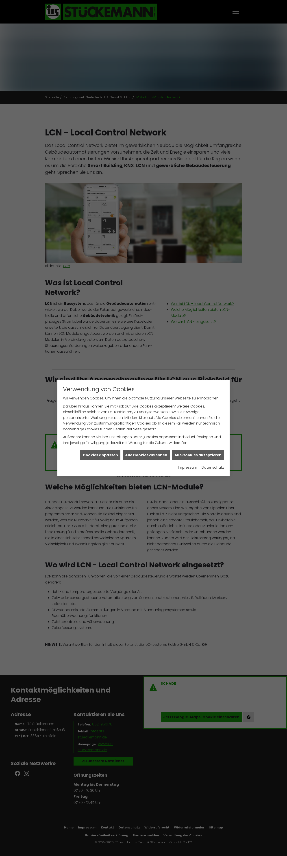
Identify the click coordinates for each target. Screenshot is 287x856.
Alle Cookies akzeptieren (198, 386)
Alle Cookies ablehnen (146, 386)
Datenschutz (213, 398)
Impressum (187, 398)
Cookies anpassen (100, 386)
